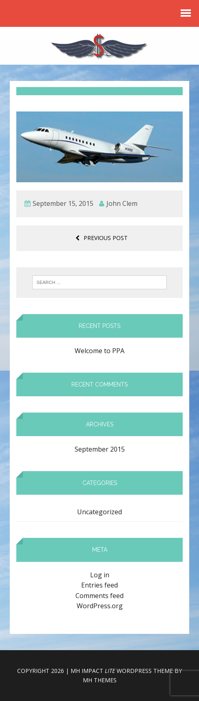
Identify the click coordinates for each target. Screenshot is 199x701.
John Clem (121, 203)
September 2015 (100, 449)
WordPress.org (100, 605)
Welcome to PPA (99, 350)
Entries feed (99, 585)
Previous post (101, 238)
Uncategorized (99, 511)
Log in (99, 574)
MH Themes (100, 680)
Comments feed (99, 595)
